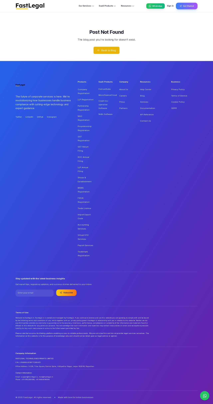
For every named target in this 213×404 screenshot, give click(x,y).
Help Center (145, 89)
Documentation (147, 108)
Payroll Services (85, 245)
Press (122, 102)
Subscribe (66, 292)
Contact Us (145, 121)
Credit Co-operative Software (103, 104)
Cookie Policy (178, 102)
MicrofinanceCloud (106, 95)
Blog (142, 96)
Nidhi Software (106, 114)
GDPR (174, 108)
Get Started (187, 6)
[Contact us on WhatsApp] (204, 395)
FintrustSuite (105, 89)
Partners (123, 108)
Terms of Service (179, 96)
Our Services (86, 6)
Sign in (170, 6)
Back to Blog (106, 50)
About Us (123, 89)
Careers (123, 96)
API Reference (147, 114)
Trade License (84, 208)
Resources (127, 6)
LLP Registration (86, 99)
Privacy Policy (178, 89)
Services (144, 102)
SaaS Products (107, 6)
